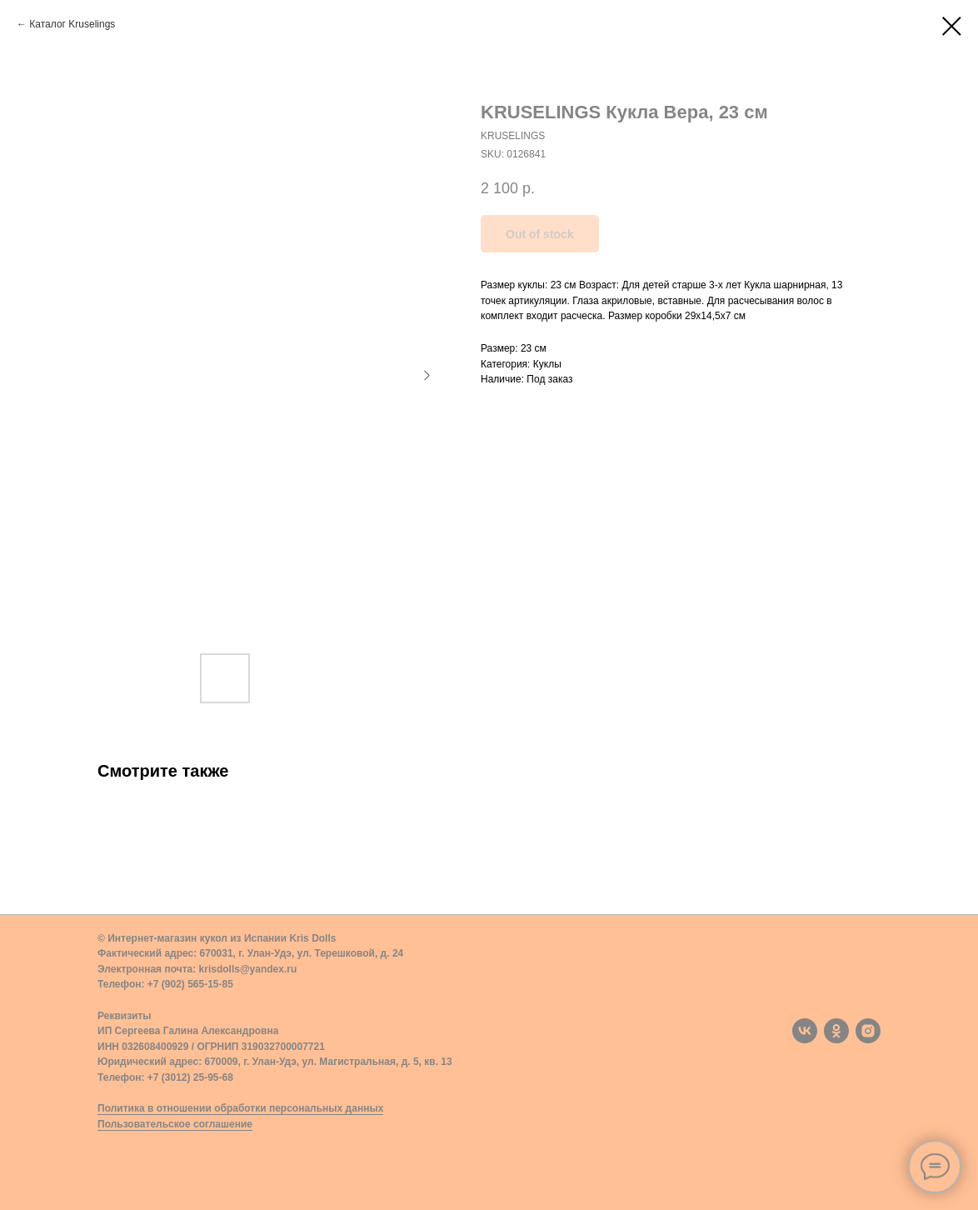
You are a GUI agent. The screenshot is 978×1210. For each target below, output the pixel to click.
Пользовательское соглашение (174, 1124)
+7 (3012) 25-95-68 (190, 1077)
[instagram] (868, 1030)
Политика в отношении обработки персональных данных (240, 1108)
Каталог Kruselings (72, 24)
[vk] (804, 1030)
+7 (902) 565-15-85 (190, 984)
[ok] (836, 1030)
